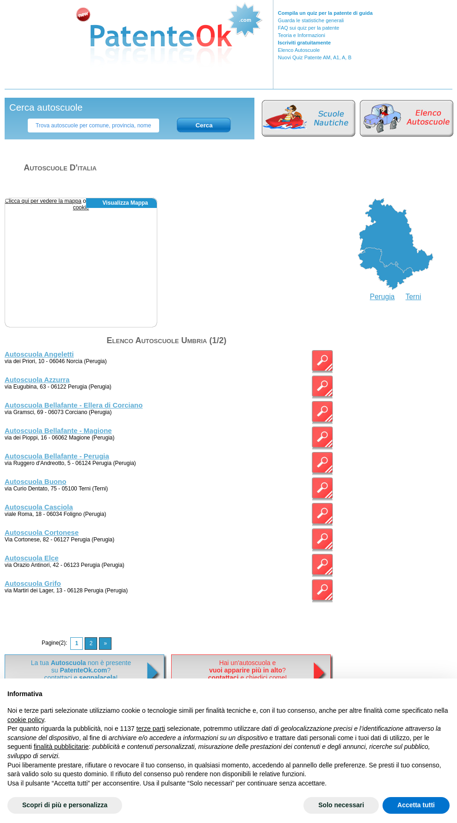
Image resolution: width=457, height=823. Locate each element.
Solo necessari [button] (341, 805)
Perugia (382, 297)
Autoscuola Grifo (33, 583)
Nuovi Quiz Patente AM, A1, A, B (315, 57)
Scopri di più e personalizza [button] (64, 805)
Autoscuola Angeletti (39, 354)
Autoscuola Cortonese (42, 532)
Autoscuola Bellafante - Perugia (57, 456)
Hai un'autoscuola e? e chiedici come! (247, 670)
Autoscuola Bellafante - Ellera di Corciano (73, 405)
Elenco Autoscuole (299, 50)
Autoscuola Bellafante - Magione (58, 430)
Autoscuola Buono (35, 481)
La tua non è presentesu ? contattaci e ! (81, 670)
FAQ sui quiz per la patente (309, 28)
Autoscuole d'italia (60, 167)
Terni (413, 297)
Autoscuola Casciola (39, 507)
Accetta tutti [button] (416, 805)
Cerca (204, 125)
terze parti (150, 728)
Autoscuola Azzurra (37, 379)
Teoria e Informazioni (301, 35)
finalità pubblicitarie (61, 746)
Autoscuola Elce (32, 558)
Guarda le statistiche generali (311, 20)
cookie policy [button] (25, 719)
